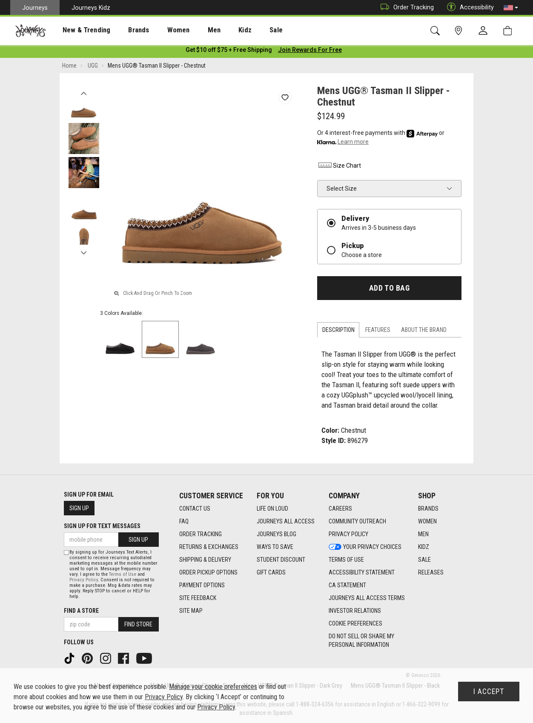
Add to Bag (389, 289)
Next (83, 252)
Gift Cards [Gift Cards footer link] (271, 572)
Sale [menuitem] (246, 30)
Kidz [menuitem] (219, 30)
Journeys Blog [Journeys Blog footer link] (276, 534)
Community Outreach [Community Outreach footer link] (357, 521)
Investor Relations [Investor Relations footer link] (355, 610)
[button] (511, 8)
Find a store (81, 610)
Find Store (138, 624)
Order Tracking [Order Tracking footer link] (200, 534)
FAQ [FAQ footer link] (184, 521)
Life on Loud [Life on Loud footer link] (272, 508)
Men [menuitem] (191, 30)
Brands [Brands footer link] (428, 508)
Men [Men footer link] (423, 534)
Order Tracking (405, 7)
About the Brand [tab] (424, 331)
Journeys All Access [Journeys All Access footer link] (286, 521)
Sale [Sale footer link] (424, 559)
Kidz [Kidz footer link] (423, 546)
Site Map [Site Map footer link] (191, 610)
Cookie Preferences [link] (355, 623)
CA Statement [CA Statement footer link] (347, 585)
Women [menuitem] (160, 30)
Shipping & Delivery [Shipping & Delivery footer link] (205, 559)
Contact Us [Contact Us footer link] (194, 508)
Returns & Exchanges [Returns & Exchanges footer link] (208, 546)
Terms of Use (122, 574)
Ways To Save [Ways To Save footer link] (275, 546)
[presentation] (79, 30)
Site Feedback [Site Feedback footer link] (197, 597)
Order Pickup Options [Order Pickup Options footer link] (208, 572)
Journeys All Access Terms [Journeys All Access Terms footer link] (367, 597)
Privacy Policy (83, 580)
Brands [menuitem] (125, 30)
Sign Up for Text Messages (102, 526)
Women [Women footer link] (427, 521)
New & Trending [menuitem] (78, 30)
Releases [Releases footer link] (431, 572)
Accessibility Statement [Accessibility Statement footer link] (362, 572)
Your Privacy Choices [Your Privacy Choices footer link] (365, 546)
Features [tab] (377, 331)
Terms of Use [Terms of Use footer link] (346, 559)
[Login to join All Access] (229, 51)
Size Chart (339, 166)
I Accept (488, 691)
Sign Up (79, 508)
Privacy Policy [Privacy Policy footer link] (348, 534)
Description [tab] (338, 331)
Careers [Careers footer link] (340, 508)
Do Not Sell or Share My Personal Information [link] (361, 640)
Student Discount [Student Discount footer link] (281, 559)
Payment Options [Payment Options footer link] (202, 585)
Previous (83, 92)
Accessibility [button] (468, 7)
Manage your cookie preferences (213, 687)
